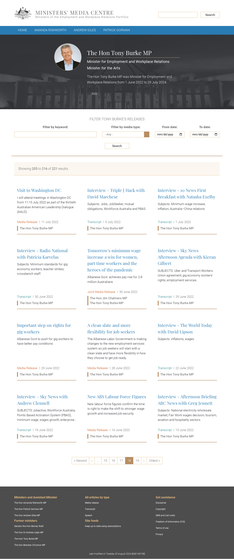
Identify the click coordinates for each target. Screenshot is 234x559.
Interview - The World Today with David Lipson (187, 349)
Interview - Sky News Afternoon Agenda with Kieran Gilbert (187, 277)
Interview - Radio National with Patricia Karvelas (46, 277)
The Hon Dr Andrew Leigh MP (29, 532)
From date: (170, 127)
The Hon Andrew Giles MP (27, 515)
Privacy (159, 534)
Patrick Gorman (116, 30)
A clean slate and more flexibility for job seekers (117, 349)
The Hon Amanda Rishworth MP (30, 503)
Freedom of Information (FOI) (170, 521)
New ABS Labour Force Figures (117, 416)
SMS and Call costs (165, 515)
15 (106, 460)
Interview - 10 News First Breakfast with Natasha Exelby (187, 209)
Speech (88, 515)
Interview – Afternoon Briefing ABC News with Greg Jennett (187, 416)
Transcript (90, 509)
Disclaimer (161, 503)
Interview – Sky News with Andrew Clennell (46, 416)
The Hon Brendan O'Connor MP (29, 545)
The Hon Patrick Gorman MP (28, 509)
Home (22, 30)
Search (210, 15)
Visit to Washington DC (46, 209)
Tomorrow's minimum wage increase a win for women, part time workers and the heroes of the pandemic (117, 277)
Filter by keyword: (55, 127)
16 (114, 460)
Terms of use (162, 528)
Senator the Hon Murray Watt (29, 526)
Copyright (161, 509)
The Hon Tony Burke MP (26, 538)
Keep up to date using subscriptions (103, 526)
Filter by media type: (126, 127)
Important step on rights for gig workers (46, 349)
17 (122, 460)
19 (138, 460)
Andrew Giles (85, 30)
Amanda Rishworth (50, 30)
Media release (92, 503)
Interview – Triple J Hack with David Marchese (117, 209)
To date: (205, 127)
